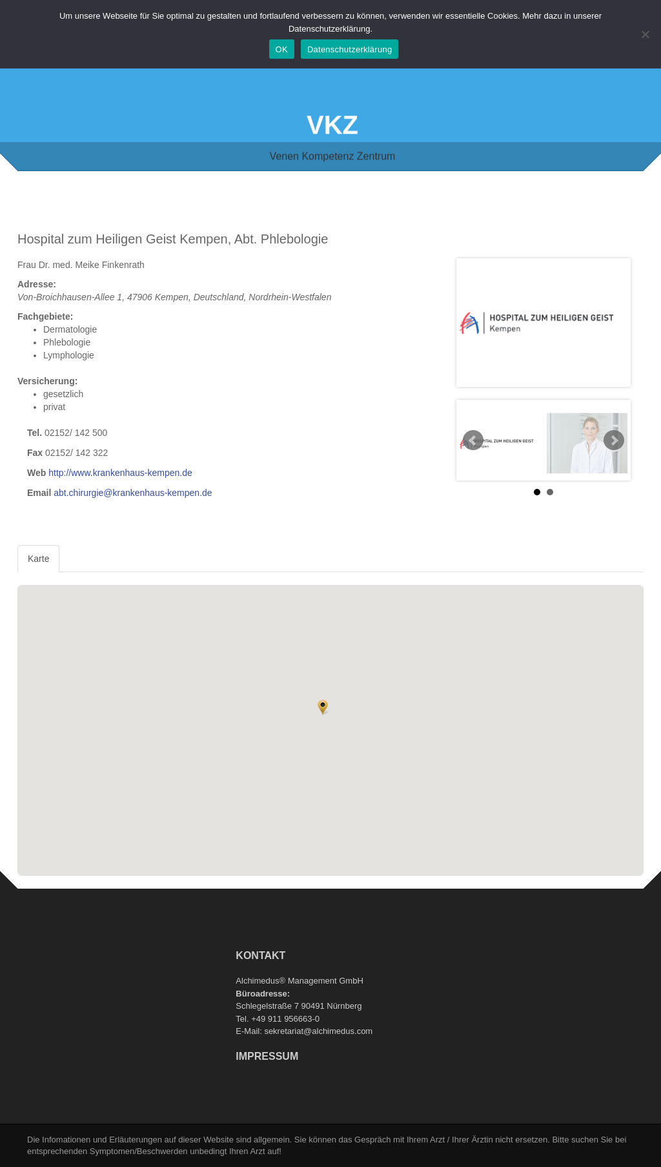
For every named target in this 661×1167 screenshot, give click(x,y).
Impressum (267, 1056)
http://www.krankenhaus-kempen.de (120, 473)
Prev (473, 440)
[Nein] (644, 34)
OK (282, 49)
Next (614, 440)
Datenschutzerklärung (349, 49)
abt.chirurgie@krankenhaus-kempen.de (133, 493)
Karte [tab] (38, 558)
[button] (322, 707)
